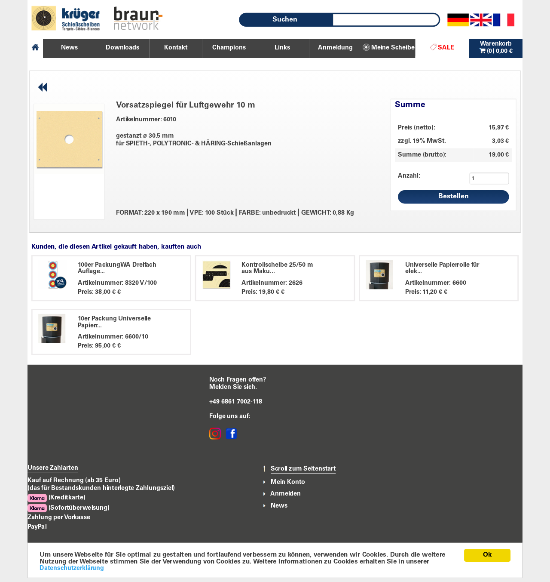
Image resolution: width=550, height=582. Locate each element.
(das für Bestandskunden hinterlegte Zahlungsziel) (101, 488)
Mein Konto (288, 482)
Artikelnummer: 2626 (271, 283)
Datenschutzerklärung (72, 568)
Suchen (284, 19)
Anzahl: (409, 176)
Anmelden (285, 494)
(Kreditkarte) (56, 498)
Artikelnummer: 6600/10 (113, 337)
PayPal (37, 527)
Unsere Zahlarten (53, 468)
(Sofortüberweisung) (69, 508)
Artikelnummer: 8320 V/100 (117, 283)
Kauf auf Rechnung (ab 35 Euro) (74, 480)
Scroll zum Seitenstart (303, 469)
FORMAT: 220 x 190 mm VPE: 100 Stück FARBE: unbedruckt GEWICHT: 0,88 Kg (235, 213)
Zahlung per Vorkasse (59, 517)
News (279, 506)
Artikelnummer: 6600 (435, 283)
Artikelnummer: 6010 (146, 120)
